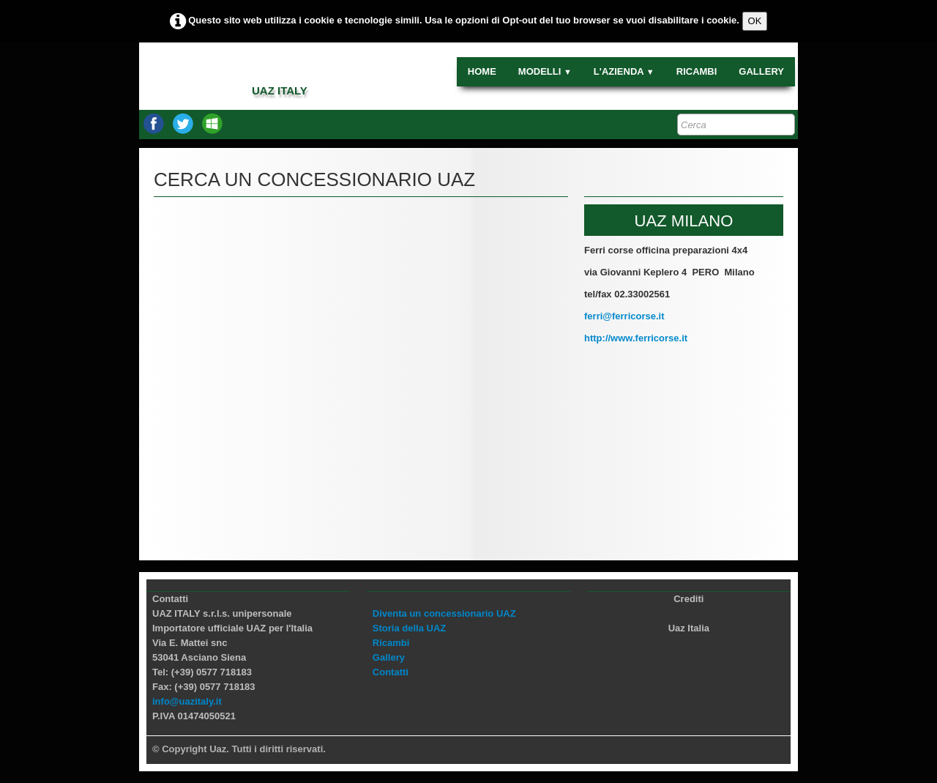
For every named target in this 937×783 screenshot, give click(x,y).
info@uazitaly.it (187, 701)
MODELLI (545, 71)
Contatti (390, 672)
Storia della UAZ (409, 628)
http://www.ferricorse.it (635, 338)
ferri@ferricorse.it (624, 316)
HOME (482, 71)
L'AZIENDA (624, 71)
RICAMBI (696, 71)
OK (755, 20)
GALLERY (761, 71)
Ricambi (391, 642)
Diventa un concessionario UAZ (444, 613)
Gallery (389, 657)
